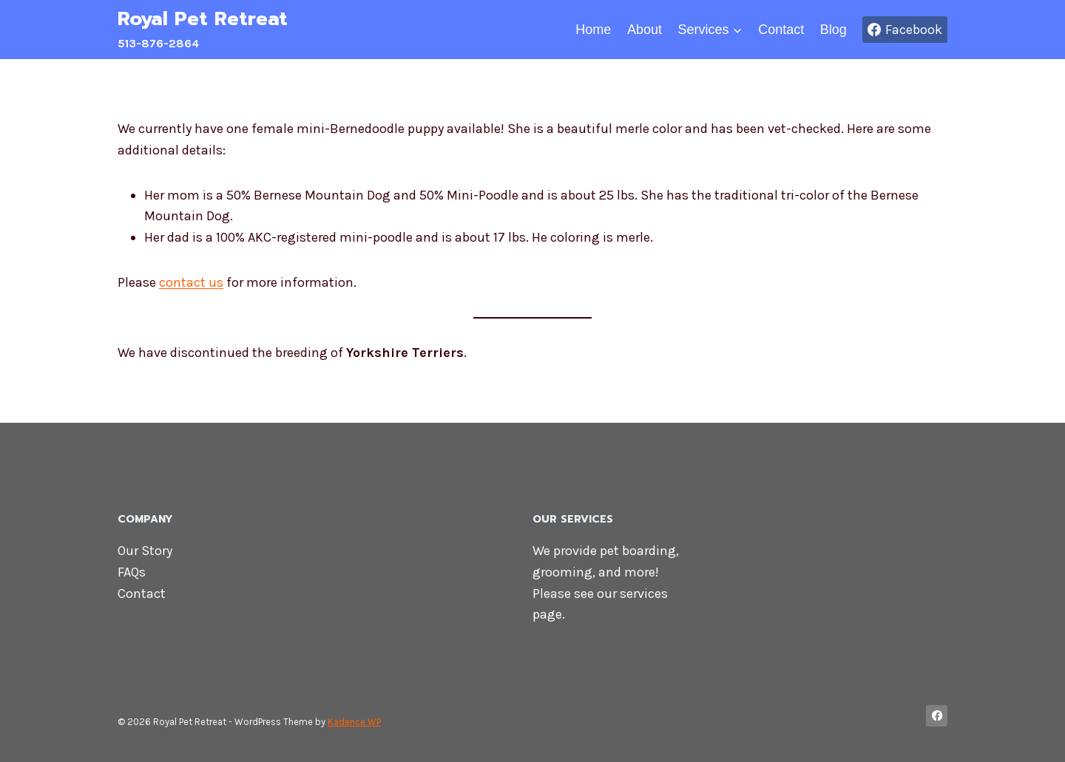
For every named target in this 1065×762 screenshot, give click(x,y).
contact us (191, 282)
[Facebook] (936, 716)
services (644, 593)
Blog (833, 29)
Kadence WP (354, 721)
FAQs (132, 572)
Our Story (145, 550)
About (644, 29)
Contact (781, 29)
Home (593, 29)
